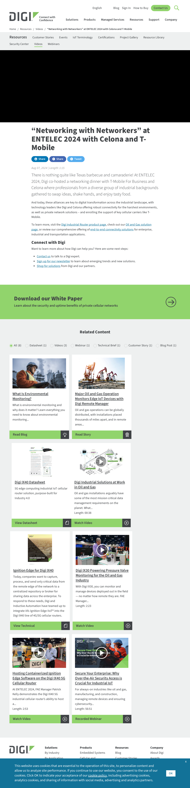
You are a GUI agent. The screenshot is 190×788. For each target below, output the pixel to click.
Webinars (55, 44)
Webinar (84, 348)
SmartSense (52, 745)
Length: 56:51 (95, 607)
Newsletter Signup (24, 719)
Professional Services (93, 695)
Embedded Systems (92, 680)
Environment (158, 696)
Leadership (157, 712)
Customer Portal (90, 709)
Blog (116, 8)
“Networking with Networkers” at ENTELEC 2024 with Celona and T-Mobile (91, 29)
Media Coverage (160, 723)
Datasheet (38, 348)
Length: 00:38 (36, 506)
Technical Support (92, 704)
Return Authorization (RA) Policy (93, 716)
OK (171, 773)
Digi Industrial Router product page (83, 225)
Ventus (49, 750)
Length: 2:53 (36, 607)
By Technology (54, 690)
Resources (138, 20)
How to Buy (140, 8)
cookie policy (97, 775)
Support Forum (89, 724)
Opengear (51, 734)
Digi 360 (50, 705)
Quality (154, 739)
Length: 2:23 (153, 506)
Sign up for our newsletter (53, 262)
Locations (156, 717)
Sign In (126, 8)
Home (12, 29)
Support (156, 20)
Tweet (78, 159)
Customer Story (143, 348)
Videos (40, 29)
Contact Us (161, 8)
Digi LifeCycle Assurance (53, 712)
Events (64, 37)
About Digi (156, 680)
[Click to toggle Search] (177, 8)
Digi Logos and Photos (129, 690)
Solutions (74, 20)
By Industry (52, 680)
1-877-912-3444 (19, 692)
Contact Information (23, 687)
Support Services (91, 735)
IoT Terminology (85, 37)
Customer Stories (44, 37)
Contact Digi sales (20, 703)
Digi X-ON (51, 720)
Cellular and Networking (87, 687)
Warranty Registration (93, 741)
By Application (54, 685)
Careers (155, 690)
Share (42, 159)
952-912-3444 (18, 698)
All (17, 348)
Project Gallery (133, 37)
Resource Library (158, 37)
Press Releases (159, 734)
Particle (49, 740)
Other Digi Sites (160, 728)
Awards (155, 685)
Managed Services (114, 20)
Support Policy (89, 730)
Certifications (109, 37)
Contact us (43, 257)
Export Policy (158, 701)
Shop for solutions (48, 267)
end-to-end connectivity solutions (112, 230)
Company (172, 20)
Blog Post (22, 354)
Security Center (19, 44)
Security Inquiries (20, 708)
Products (91, 20)
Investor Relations (161, 707)
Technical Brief (111, 348)
